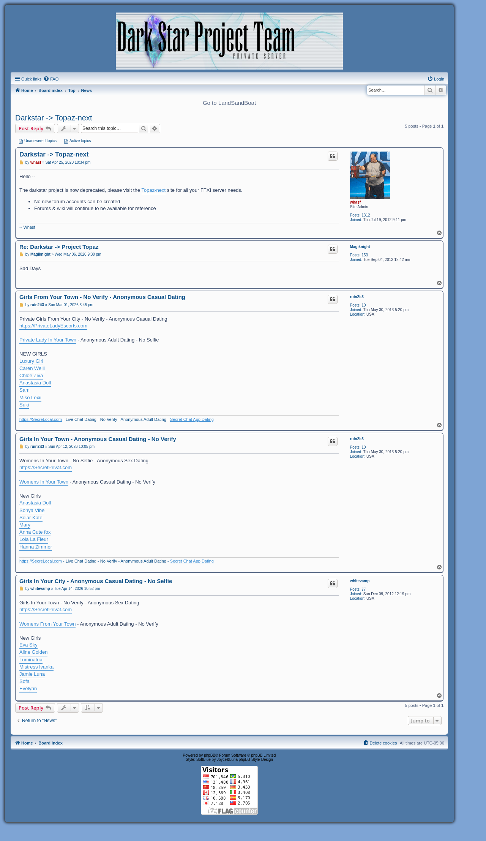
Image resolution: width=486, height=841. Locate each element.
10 (363, 305)
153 (364, 255)
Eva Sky (28, 645)
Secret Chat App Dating (192, 419)
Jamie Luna (32, 674)
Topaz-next (154, 190)
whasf (355, 202)
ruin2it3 (357, 297)
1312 (365, 215)
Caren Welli (32, 368)
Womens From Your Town (47, 624)
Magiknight (360, 247)
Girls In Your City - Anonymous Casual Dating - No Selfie (95, 581)
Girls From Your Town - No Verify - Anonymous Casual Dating (102, 297)
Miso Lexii (30, 397)
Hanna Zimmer (35, 547)
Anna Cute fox (34, 532)
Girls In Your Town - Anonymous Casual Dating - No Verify (97, 439)
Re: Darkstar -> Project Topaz (59, 246)
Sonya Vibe (31, 510)
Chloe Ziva (31, 375)
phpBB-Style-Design (256, 759)
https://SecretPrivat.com (45, 467)
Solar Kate (31, 517)
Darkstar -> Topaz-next (53, 118)
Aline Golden (33, 652)
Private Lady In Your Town (47, 340)
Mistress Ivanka (36, 667)
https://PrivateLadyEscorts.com (53, 326)
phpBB (209, 755)
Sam (24, 390)
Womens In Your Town (43, 482)
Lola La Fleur (33, 539)
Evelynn (28, 688)
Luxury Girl (31, 361)
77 (363, 589)
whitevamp (360, 581)
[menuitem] (50, 79)
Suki (24, 405)
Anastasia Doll (35, 383)
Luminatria (31, 659)
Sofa (24, 681)
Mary (24, 525)
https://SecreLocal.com (40, 419)
